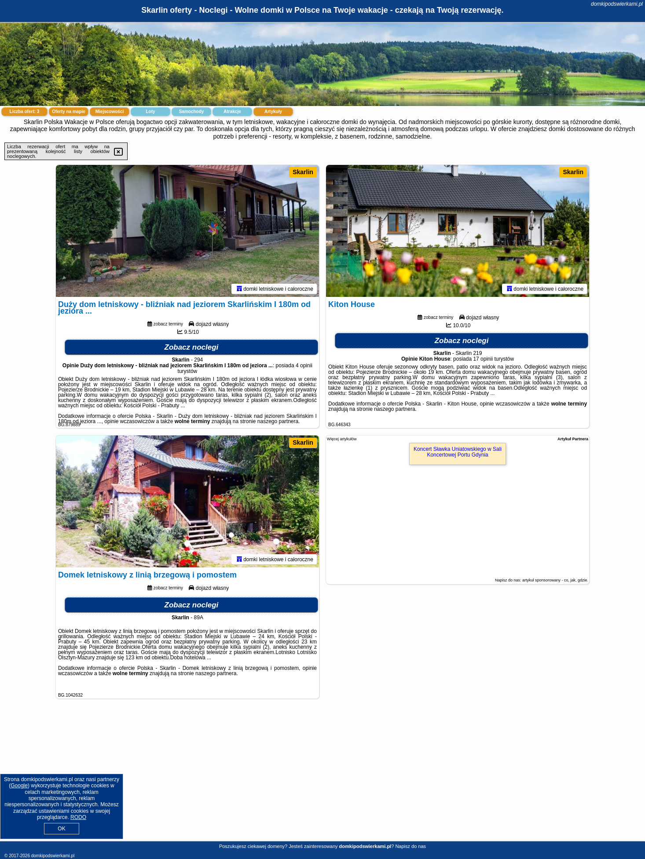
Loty (150, 111)
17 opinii (483, 359)
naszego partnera (277, 421)
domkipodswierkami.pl (617, 4)
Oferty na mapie (68, 111)
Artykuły (273, 111)
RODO (78, 817)
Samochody (191, 111)
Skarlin (303, 171)
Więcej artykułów (342, 439)
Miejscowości (109, 111)
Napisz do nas (410, 846)
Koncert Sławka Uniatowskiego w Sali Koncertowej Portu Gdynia (458, 452)
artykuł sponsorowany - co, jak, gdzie (554, 580)
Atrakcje (232, 111)
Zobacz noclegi (192, 347)
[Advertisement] (322, 777)
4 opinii (304, 365)
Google (19, 785)
